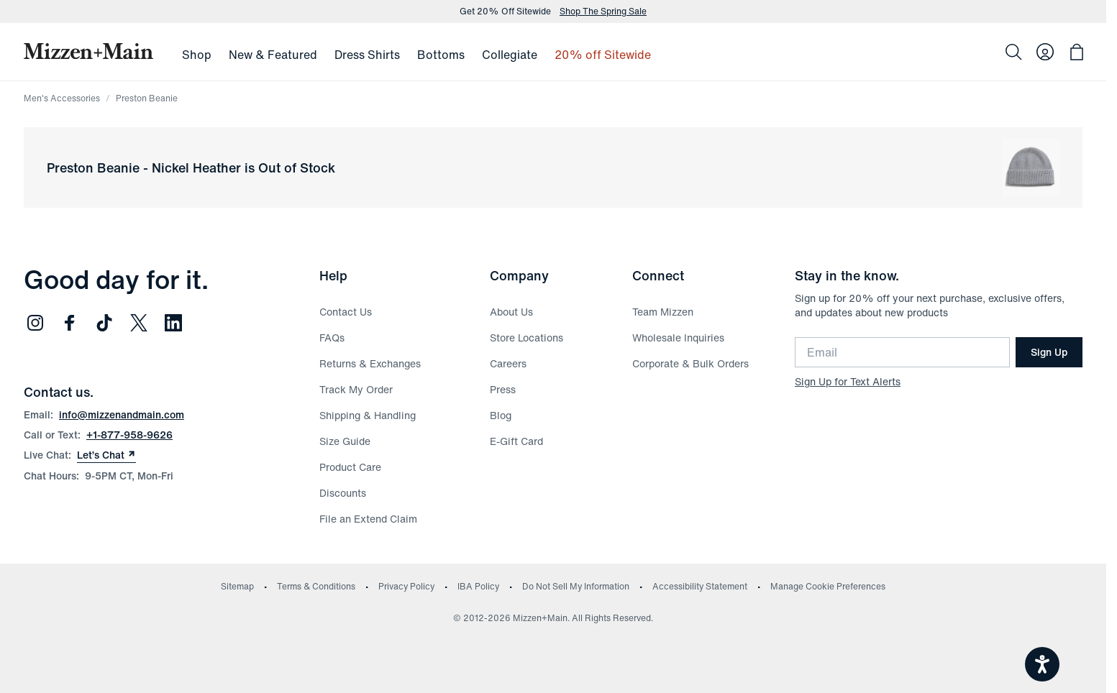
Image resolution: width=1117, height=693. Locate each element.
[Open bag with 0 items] (1076, 51)
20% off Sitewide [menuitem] (603, 54)
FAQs (332, 337)
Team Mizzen (662, 311)
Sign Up (1049, 351)
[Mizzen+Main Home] (88, 51)
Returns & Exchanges (370, 363)
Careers (508, 363)
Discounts (342, 492)
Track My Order (356, 389)
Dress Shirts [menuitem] (367, 54)
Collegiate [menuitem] (509, 54)
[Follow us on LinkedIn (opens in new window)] (173, 322)
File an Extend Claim (368, 518)
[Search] (1013, 51)
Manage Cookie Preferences (827, 586)
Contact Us (345, 311)
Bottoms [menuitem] (441, 54)
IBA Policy (478, 586)
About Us (511, 311)
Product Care (350, 466)
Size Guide (344, 441)
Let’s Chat (106, 455)
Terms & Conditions (316, 586)
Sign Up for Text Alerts (848, 381)
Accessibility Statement (699, 586)
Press (503, 389)
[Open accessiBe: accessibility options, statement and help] (1042, 664)
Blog (500, 415)
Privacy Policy (406, 586)
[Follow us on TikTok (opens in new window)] (104, 322)
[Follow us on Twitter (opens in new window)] (138, 322)
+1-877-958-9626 (129, 434)
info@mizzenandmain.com (121, 414)
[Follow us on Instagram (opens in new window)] (35, 322)
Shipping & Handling (367, 415)
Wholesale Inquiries (678, 337)
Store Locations (526, 337)
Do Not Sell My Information (575, 586)
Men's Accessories (62, 98)
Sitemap (237, 586)
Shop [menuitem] (196, 54)
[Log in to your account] (1045, 51)
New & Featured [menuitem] (273, 54)
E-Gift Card (516, 441)
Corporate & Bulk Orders (690, 363)
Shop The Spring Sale (603, 11)
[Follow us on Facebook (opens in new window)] (69, 322)
